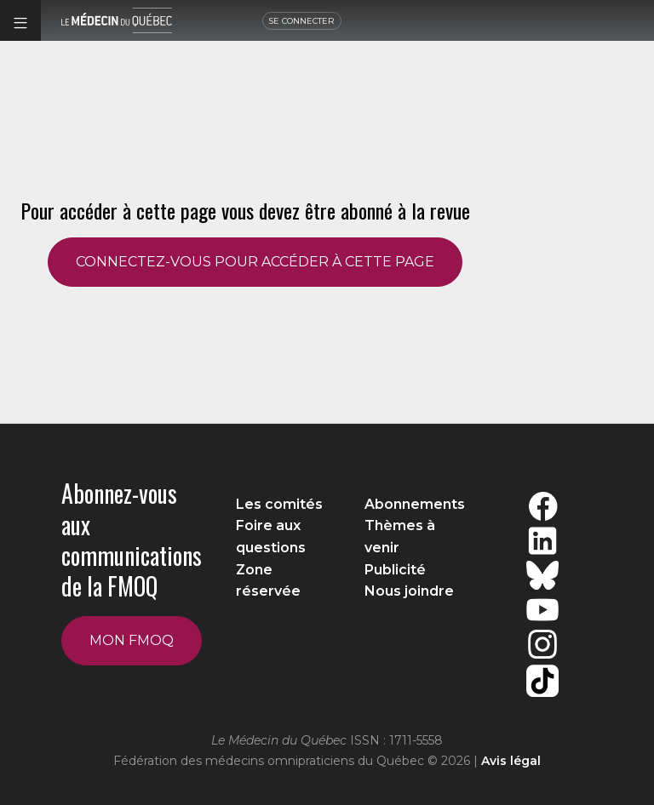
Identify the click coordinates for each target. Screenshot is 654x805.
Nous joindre (409, 591)
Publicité (395, 570)
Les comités (279, 504)
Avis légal (511, 760)
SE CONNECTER (301, 21)
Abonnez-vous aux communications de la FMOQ (131, 539)
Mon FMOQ (131, 640)
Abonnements (414, 504)
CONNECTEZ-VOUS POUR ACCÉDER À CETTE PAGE (255, 262)
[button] (20, 20)
